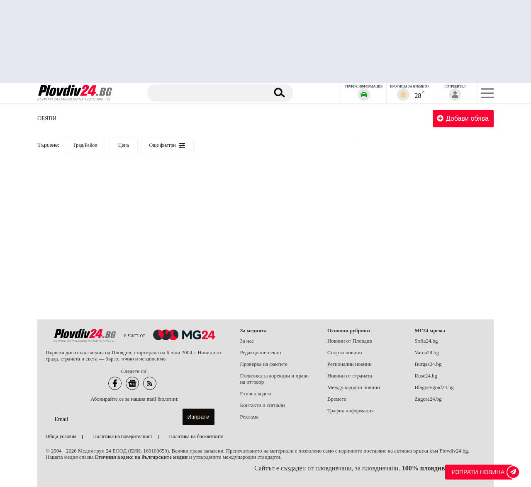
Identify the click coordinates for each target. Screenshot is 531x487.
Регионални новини (349, 364)
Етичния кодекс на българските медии (141, 457)
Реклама (249, 417)
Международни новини (353, 387)
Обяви (46, 118)
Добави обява (463, 118)
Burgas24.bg (428, 364)
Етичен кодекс (256, 394)
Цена (123, 145)
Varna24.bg (427, 353)
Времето (336, 399)
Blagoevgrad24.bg (434, 387)
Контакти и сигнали (262, 405)
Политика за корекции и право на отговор (274, 379)
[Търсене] (208, 93)
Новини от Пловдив (349, 341)
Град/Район (85, 145)
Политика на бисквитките (196, 436)
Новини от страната (349, 376)
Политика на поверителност (122, 436)
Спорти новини (344, 353)
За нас (247, 341)
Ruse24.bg (426, 376)
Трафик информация (350, 411)
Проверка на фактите (263, 364)
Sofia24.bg (426, 341)
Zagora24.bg (428, 399)
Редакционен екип (260, 353)
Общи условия (61, 436)
